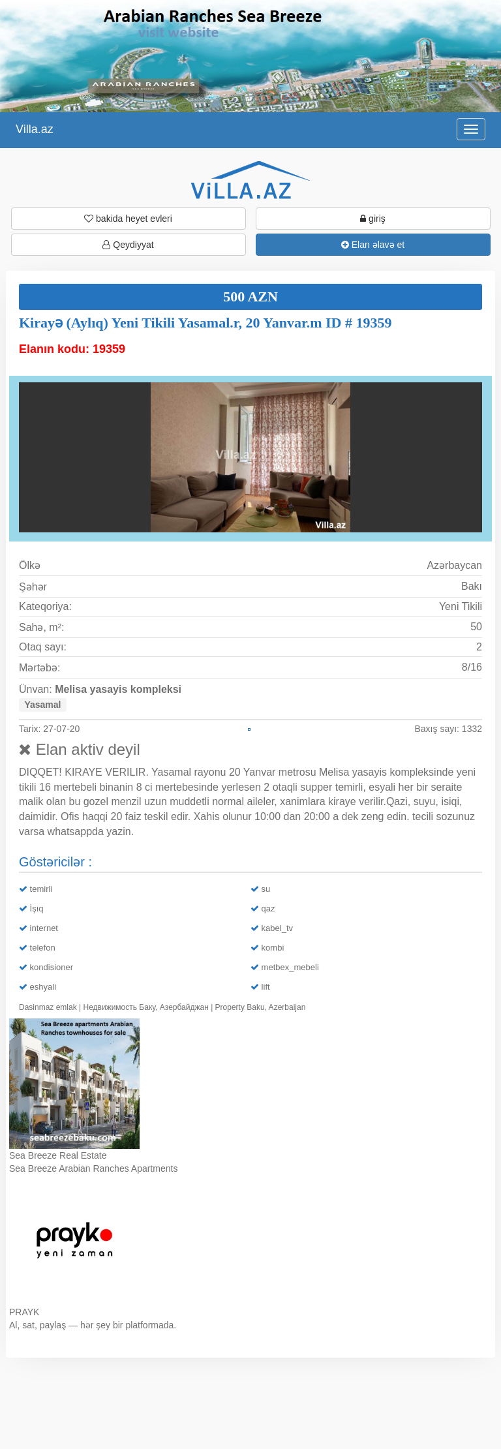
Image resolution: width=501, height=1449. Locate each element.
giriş (373, 218)
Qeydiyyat (127, 244)
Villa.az (34, 129)
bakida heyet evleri (128, 218)
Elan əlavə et (372, 244)
